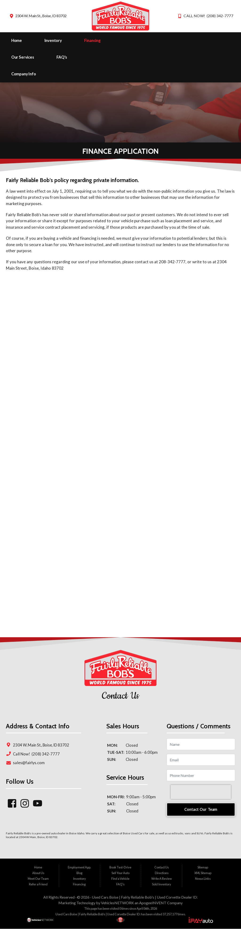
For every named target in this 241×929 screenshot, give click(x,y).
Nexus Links (203, 878)
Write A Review (161, 878)
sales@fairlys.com (28, 762)
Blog (79, 873)
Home (16, 40)
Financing (92, 40)
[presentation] (201, 792)
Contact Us (161, 867)
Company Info (23, 74)
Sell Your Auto (120, 873)
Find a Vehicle (120, 878)
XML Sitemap (202, 873)
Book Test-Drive (120, 867)
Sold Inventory (161, 884)
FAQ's (61, 57)
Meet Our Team (38, 878)
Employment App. (79, 867)
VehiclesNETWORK (117, 903)
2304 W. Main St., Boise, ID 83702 (41, 15)
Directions (162, 873)
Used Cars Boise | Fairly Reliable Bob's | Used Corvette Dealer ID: (145, 897)
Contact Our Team (200, 809)
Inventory (53, 40)
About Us (38, 873)
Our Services (22, 57)
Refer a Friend (38, 884)
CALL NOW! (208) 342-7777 (208, 15)
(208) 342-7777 (45, 754)
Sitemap (202, 867)
